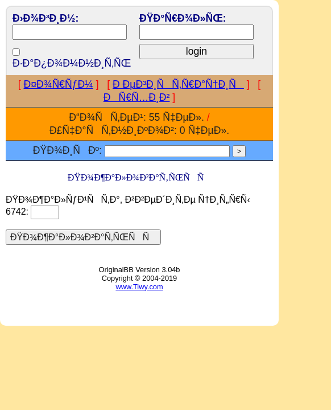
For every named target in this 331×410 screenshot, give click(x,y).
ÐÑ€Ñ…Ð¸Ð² (137, 97)
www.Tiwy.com (139, 286)
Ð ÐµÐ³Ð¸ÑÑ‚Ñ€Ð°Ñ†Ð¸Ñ (178, 84)
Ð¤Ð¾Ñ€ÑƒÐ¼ (58, 84)
